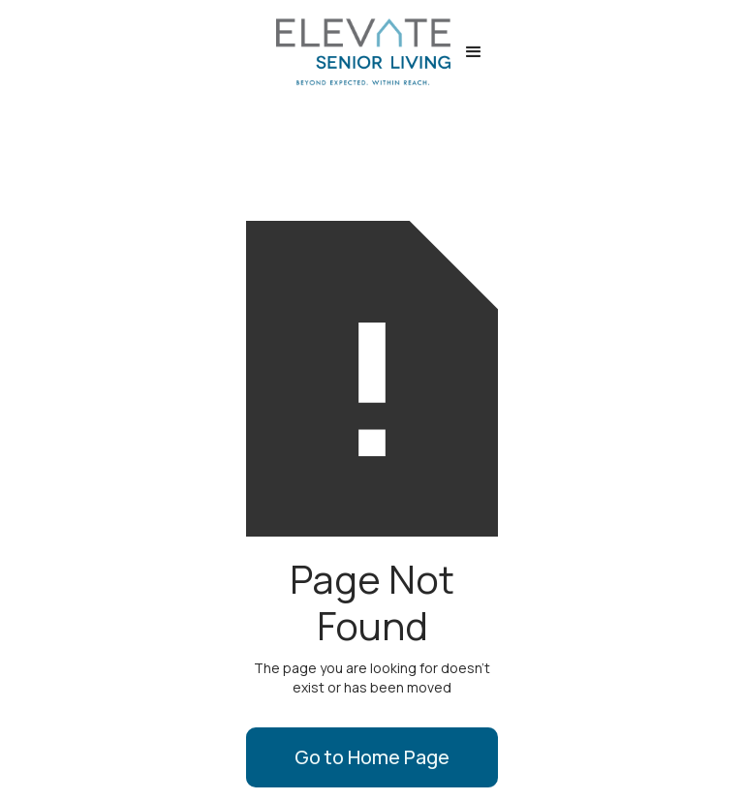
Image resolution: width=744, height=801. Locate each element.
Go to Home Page (372, 757)
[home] (353, 51)
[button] (473, 52)
